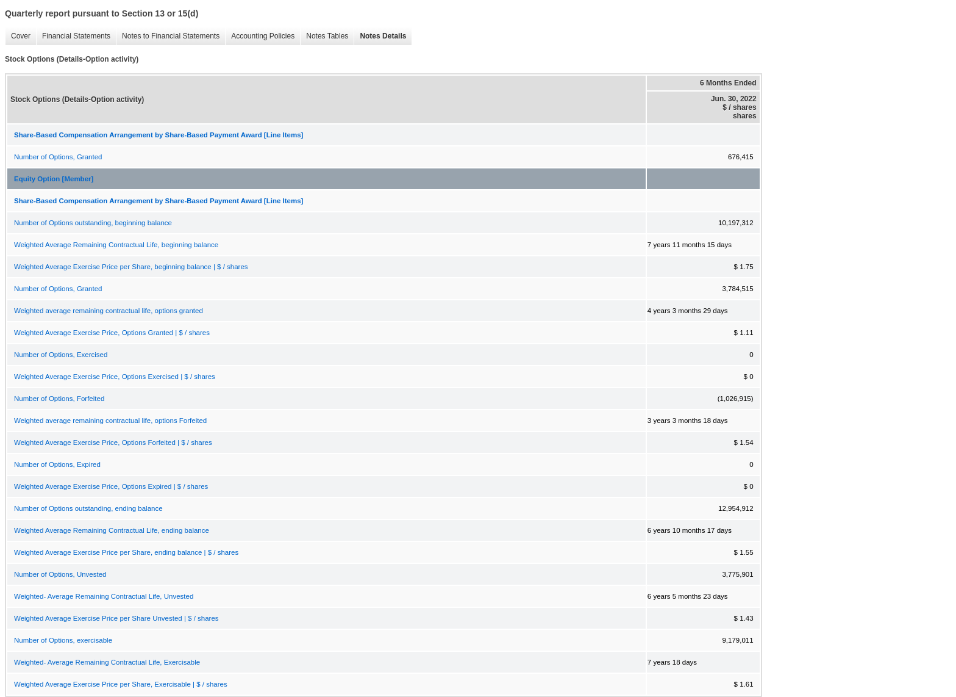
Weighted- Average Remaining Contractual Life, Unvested (103, 596)
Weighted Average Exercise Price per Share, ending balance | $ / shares (126, 552)
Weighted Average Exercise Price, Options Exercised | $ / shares (114, 376)
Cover (17, 36)
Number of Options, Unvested (60, 574)
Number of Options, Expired (57, 464)
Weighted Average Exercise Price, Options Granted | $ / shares (112, 332)
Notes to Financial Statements (167, 36)
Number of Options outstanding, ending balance (88, 508)
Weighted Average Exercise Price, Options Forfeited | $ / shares (113, 442)
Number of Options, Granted (58, 157)
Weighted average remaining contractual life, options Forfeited (110, 420)
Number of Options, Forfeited (59, 398)
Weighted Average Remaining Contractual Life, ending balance (111, 530)
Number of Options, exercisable (63, 640)
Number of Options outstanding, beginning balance (93, 222)
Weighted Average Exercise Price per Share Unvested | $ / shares (116, 618)
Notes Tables (324, 36)
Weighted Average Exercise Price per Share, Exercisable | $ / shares (120, 684)
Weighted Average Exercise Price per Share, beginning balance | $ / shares (131, 266)
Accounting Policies (259, 36)
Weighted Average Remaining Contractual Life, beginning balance (116, 244)
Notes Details (380, 36)
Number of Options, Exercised (60, 354)
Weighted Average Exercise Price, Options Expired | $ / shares (111, 486)
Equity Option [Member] (53, 178)
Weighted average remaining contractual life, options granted (108, 310)
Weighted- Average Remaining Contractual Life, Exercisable (107, 662)
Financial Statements (73, 36)
